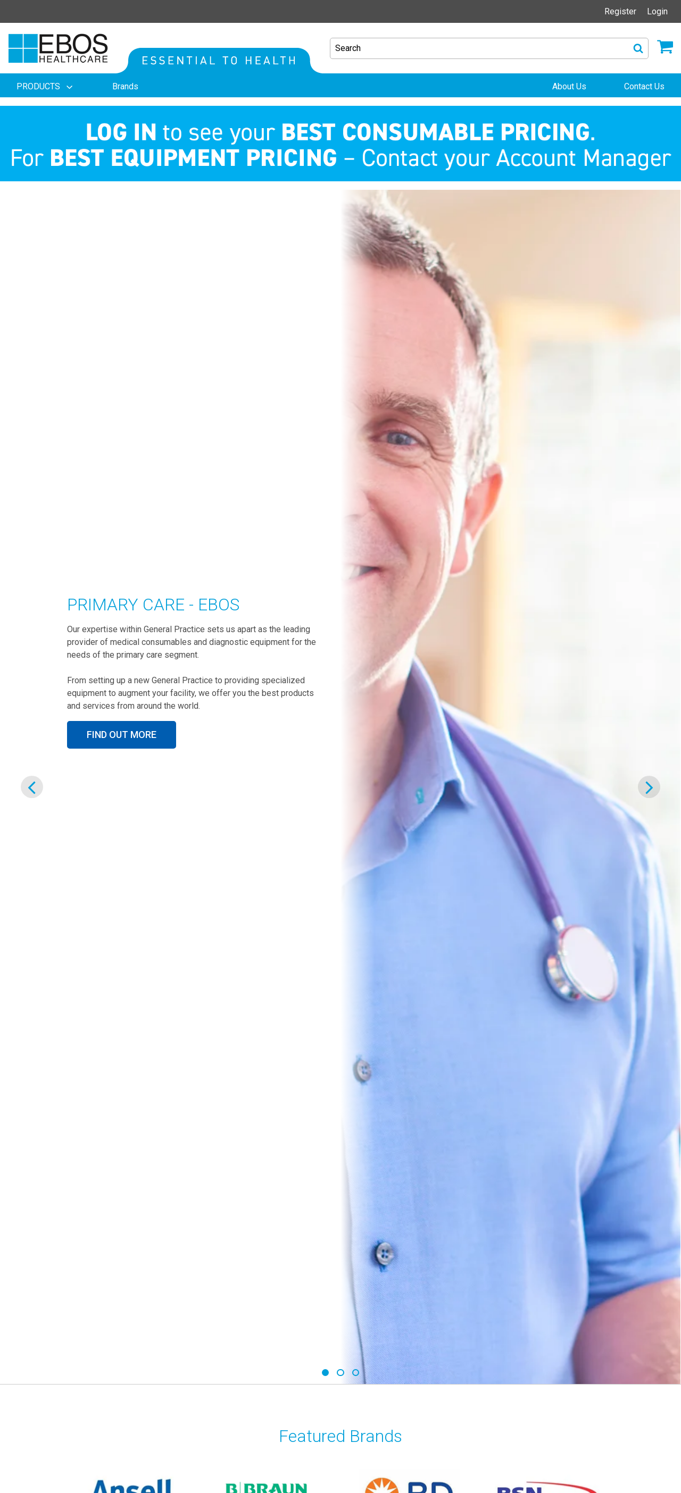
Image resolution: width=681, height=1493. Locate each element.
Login (657, 11)
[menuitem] (46, 86)
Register (620, 11)
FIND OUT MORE (121, 734)
